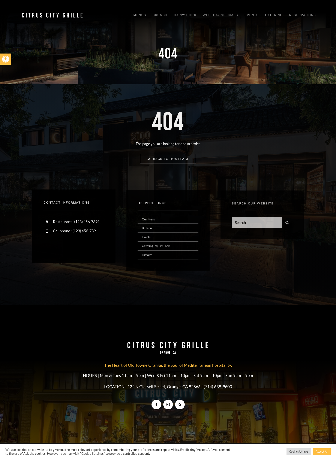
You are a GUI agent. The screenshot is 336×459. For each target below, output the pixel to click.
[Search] (287, 224)
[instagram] (72, 246)
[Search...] (257, 224)
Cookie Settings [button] (298, 451)
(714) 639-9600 (218, 386)
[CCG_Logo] (52, 13)
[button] (5, 59)
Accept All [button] (322, 451)
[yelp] (180, 404)
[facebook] (48, 246)
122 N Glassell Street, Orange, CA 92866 (164, 386)
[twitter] (60, 246)
